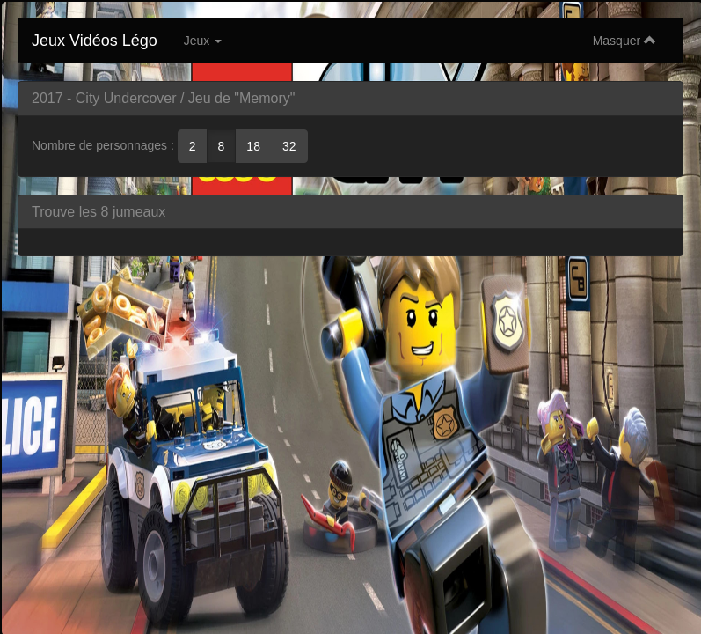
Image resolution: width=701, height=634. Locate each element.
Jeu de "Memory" (242, 98)
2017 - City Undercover (104, 98)
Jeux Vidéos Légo (94, 40)
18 (253, 146)
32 (289, 146)
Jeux (203, 40)
